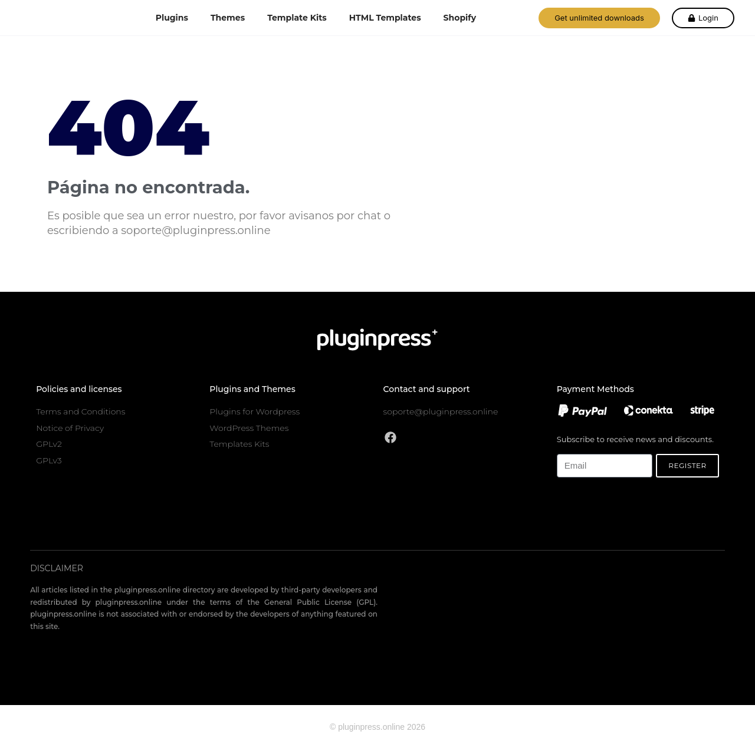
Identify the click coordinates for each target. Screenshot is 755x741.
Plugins (172, 17)
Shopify (460, 17)
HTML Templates (385, 17)
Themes (228, 17)
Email (566, 447)
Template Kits (297, 17)
